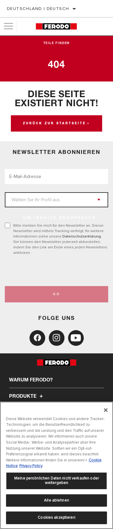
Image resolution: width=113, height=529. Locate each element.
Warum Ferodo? (31, 380)
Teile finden (56, 43)
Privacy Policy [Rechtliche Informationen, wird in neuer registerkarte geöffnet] (30, 466)
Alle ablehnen (56, 500)
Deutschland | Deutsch (38, 8)
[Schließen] (105, 410)
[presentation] (55, 270)
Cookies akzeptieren (56, 517)
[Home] (56, 26)
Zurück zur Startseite (54, 123)
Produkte (27, 396)
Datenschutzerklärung (81, 236)
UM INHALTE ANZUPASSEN (59, 218)
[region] (56, 465)
